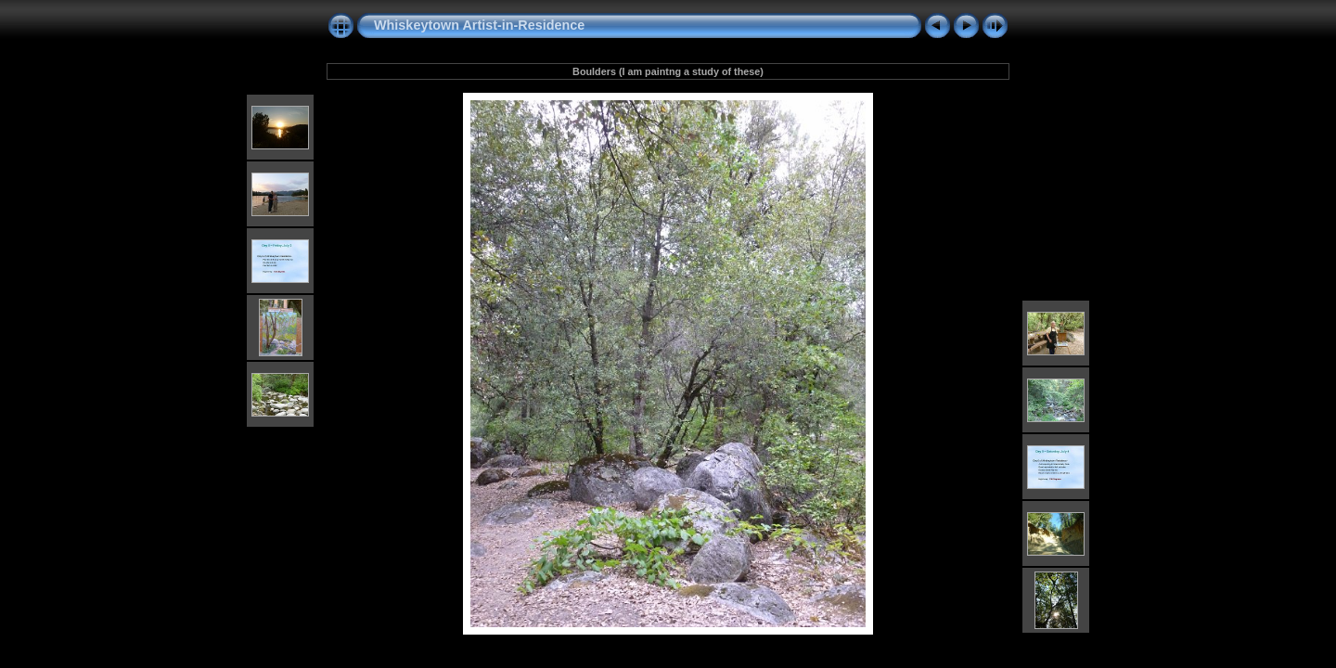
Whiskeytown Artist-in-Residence (479, 25)
